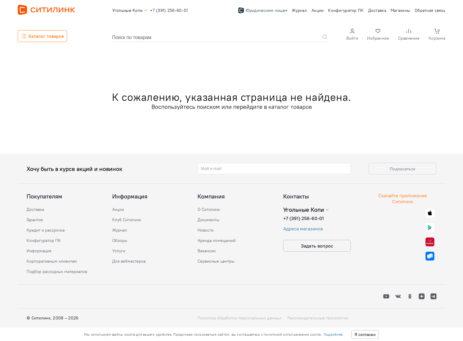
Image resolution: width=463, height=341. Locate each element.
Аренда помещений (217, 240)
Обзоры (119, 240)
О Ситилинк (209, 209)
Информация (39, 250)
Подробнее (333, 334)
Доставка (35, 209)
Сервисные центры (216, 261)
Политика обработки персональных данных (239, 318)
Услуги (118, 250)
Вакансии (207, 250)
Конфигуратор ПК (44, 240)
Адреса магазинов (303, 229)
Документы (208, 219)
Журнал (119, 230)
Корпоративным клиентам (52, 261)
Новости (205, 230)
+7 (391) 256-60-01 (303, 218)
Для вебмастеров (129, 261)
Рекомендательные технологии (317, 318)
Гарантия (35, 219)
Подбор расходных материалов (57, 271)
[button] (352, 35)
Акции (118, 209)
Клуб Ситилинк (126, 219)
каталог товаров (290, 106)
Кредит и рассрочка (46, 230)
